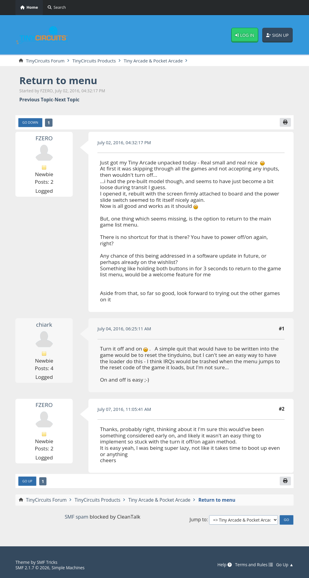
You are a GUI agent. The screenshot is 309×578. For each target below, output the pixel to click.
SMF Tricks (48, 562)
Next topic (67, 100)
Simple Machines (70, 567)
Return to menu (60, 81)
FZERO (44, 139)
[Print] (285, 123)
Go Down (31, 123)
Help (220, 565)
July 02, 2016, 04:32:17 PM (125, 143)
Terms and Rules (252, 565)
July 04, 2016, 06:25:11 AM (125, 329)
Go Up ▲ (284, 565)
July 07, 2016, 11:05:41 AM (125, 409)
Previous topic (36, 100)
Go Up (28, 482)
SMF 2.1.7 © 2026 (33, 567)
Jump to (198, 521)
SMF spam (76, 517)
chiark (44, 325)
